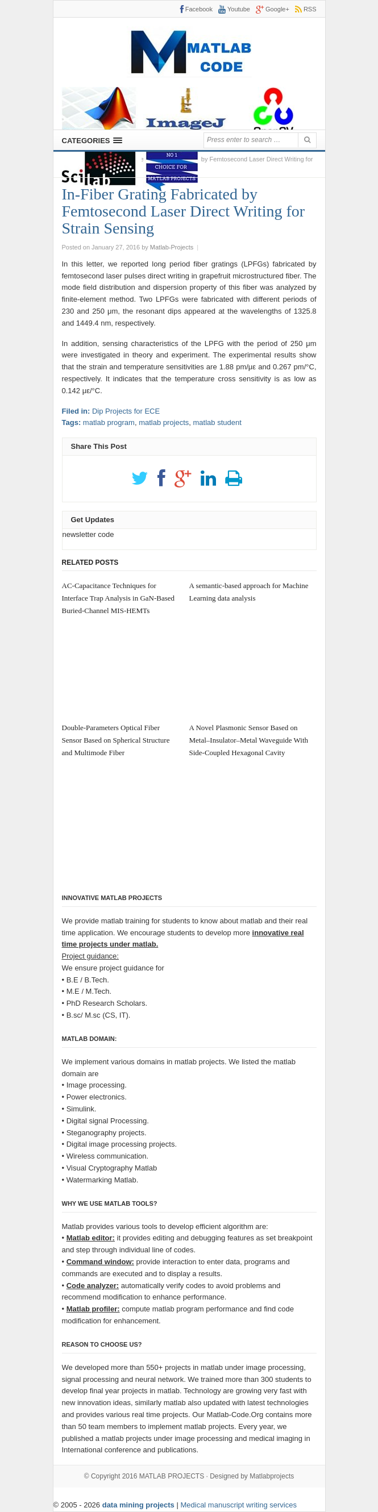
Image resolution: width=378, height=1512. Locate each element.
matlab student (217, 422)
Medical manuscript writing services (238, 1505)
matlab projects (164, 422)
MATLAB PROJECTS (171, 1476)
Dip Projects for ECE (126, 411)
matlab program (109, 422)
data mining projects (139, 1505)
